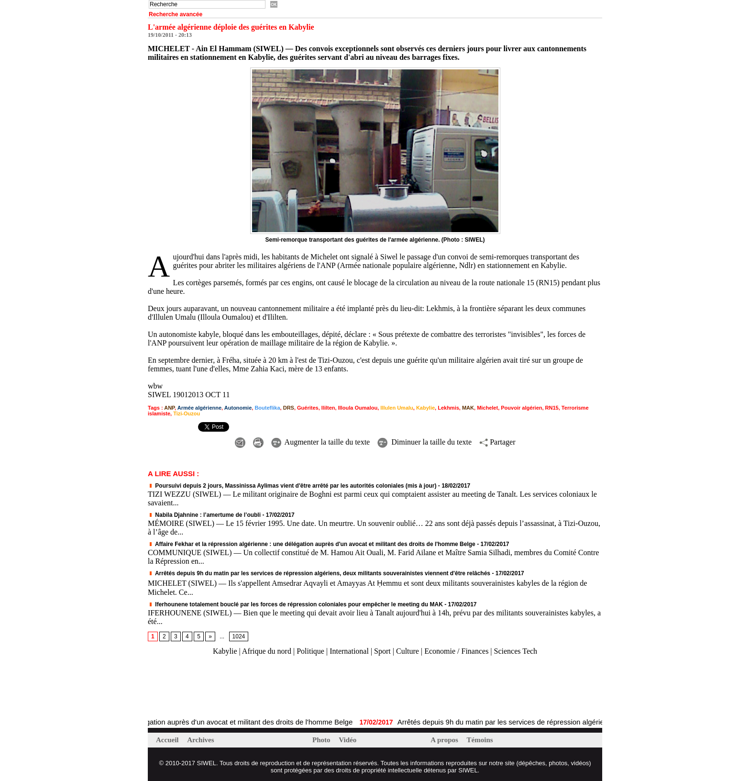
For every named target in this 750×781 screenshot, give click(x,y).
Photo (322, 740)
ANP (169, 408)
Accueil (168, 740)
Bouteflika (267, 408)
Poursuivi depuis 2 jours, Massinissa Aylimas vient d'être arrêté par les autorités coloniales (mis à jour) (292, 485)
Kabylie (425, 408)
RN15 (552, 408)
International (349, 651)
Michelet (487, 408)
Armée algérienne (199, 408)
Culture (407, 651)
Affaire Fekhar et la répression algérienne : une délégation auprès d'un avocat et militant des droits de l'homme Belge (311, 544)
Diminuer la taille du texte (424, 442)
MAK (468, 408)
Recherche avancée (175, 14)
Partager (497, 442)
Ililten (328, 408)
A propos (445, 740)
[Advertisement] (260, 687)
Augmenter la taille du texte (320, 442)
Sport (382, 651)
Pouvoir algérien (521, 408)
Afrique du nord (266, 651)
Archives (200, 740)
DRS (288, 408)
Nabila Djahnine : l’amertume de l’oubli (204, 515)
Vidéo (347, 740)
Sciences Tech (516, 651)
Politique (310, 651)
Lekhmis (448, 408)
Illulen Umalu (396, 408)
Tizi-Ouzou (186, 413)
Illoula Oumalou (358, 408)
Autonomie (238, 408)
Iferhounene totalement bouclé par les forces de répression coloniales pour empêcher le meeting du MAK (295, 604)
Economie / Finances (456, 651)
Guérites (308, 408)
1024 (238, 636)
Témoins (480, 740)
